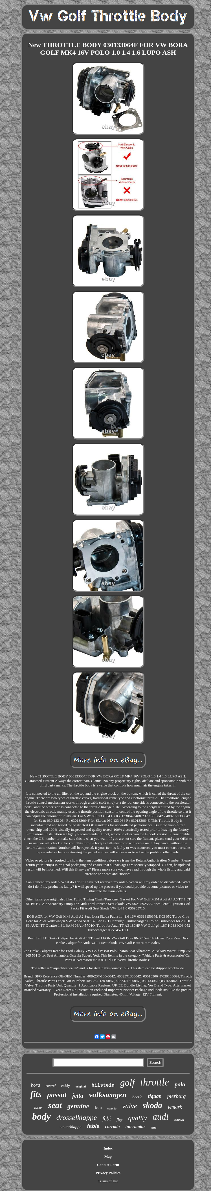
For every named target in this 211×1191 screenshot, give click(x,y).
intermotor (135, 1126)
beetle (137, 1097)
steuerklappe (71, 1126)
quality (137, 1118)
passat (57, 1095)
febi (106, 1118)
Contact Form (108, 1165)
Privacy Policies (108, 1173)
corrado (112, 1126)
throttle (154, 1082)
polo (180, 1084)
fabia (93, 1126)
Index (108, 1148)
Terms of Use (108, 1181)
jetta (77, 1095)
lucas (38, 1108)
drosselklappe (76, 1117)
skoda (152, 1105)
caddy (65, 1086)
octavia (112, 1108)
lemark (175, 1107)
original (81, 1086)
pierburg (176, 1096)
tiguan (155, 1096)
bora (35, 1085)
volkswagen (108, 1094)
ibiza (153, 1127)
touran (179, 1119)
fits (35, 1094)
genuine (78, 1106)
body (41, 1116)
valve (129, 1106)
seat (55, 1105)
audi (161, 1116)
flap (119, 1119)
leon (98, 1108)
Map (108, 1156)
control (51, 1086)
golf (127, 1083)
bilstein (103, 1085)
